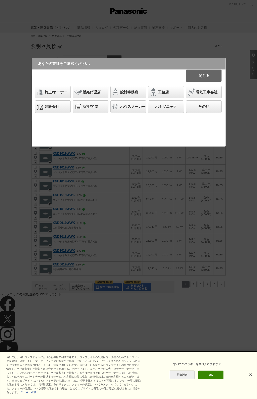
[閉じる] (250, 374)
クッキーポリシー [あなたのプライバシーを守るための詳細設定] (30, 392)
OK (211, 374)
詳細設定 (182, 374)
